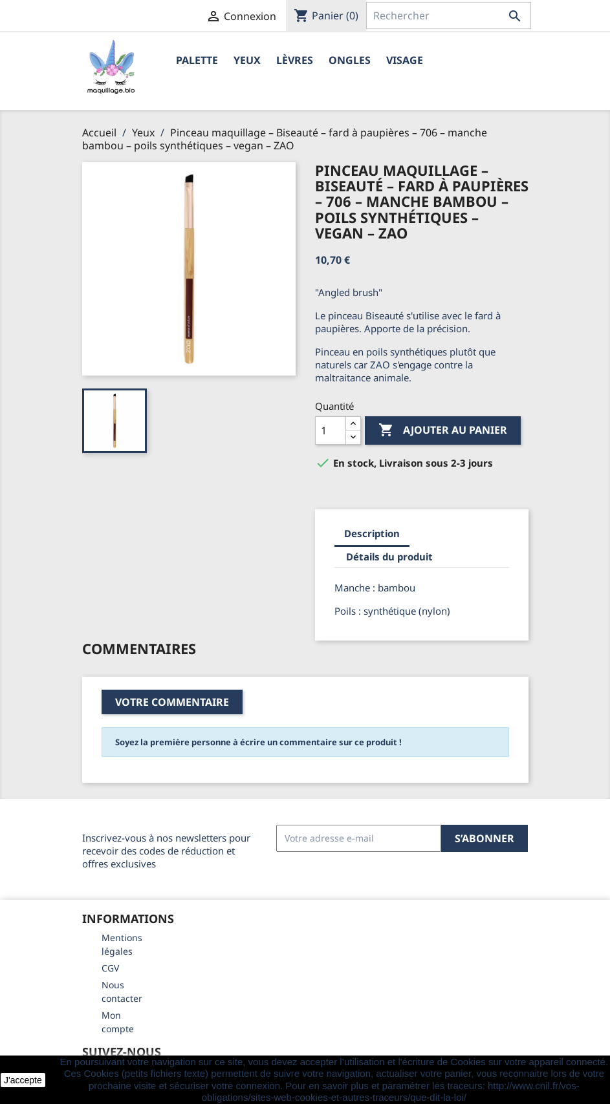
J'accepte (23, 1080)
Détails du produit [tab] (389, 556)
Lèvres (294, 60)
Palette (197, 60)
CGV (110, 968)
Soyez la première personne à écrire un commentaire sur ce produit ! (258, 742)
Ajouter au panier (442, 430)
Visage (404, 60)
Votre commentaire (172, 702)
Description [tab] (372, 533)
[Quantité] (330, 430)
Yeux (247, 60)
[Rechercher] (448, 15)
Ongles (350, 60)
